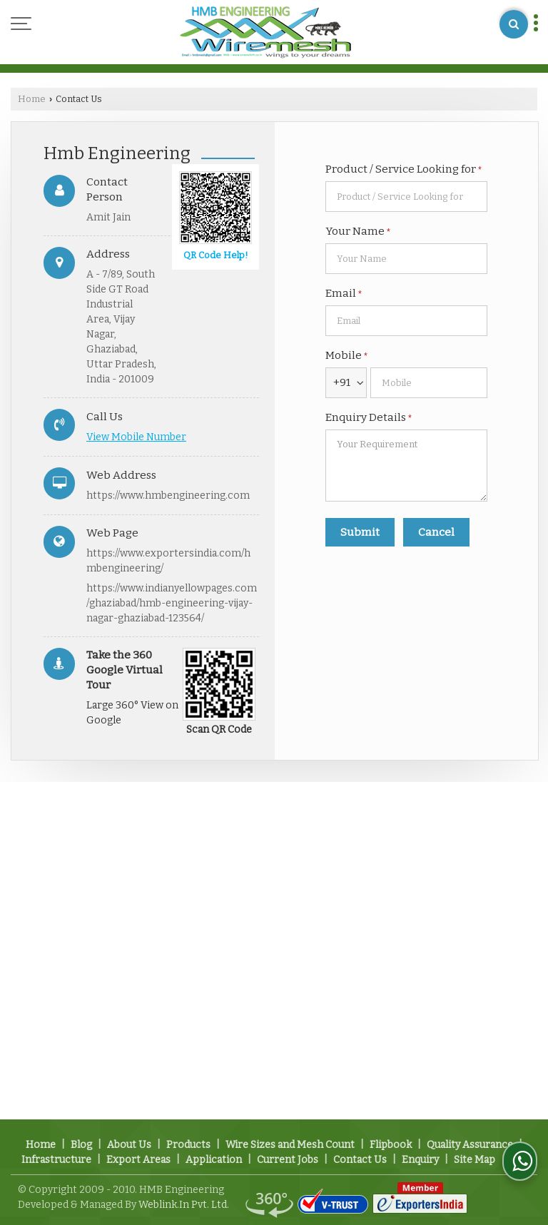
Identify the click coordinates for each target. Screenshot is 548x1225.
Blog (81, 1145)
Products (188, 1145)
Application (214, 1160)
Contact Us (360, 1160)
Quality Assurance (470, 1145)
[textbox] (406, 196)
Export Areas (138, 1160)
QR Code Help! (215, 255)
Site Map (474, 1160)
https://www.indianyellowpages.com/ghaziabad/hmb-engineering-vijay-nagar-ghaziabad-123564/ (171, 603)
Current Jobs (287, 1160)
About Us (129, 1145)
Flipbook (391, 1145)
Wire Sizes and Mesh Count (290, 1145)
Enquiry (420, 1160)
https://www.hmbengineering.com (168, 495)
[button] (136, 437)
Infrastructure (56, 1160)
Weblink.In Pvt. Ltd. (183, 1205)
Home (32, 98)
